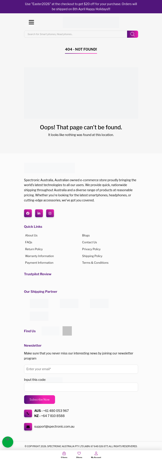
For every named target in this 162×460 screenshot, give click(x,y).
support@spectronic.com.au (54, 426)
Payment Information (39, 262)
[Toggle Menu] (31, 22)
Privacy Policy (91, 249)
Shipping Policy (92, 256)
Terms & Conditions (95, 262)
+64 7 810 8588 (53, 416)
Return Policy (34, 249)
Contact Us (89, 242)
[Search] (132, 34)
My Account (96, 457)
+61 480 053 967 (56, 411)
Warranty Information (39, 256)
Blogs (86, 235)
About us (31, 235)
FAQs (28, 242)
